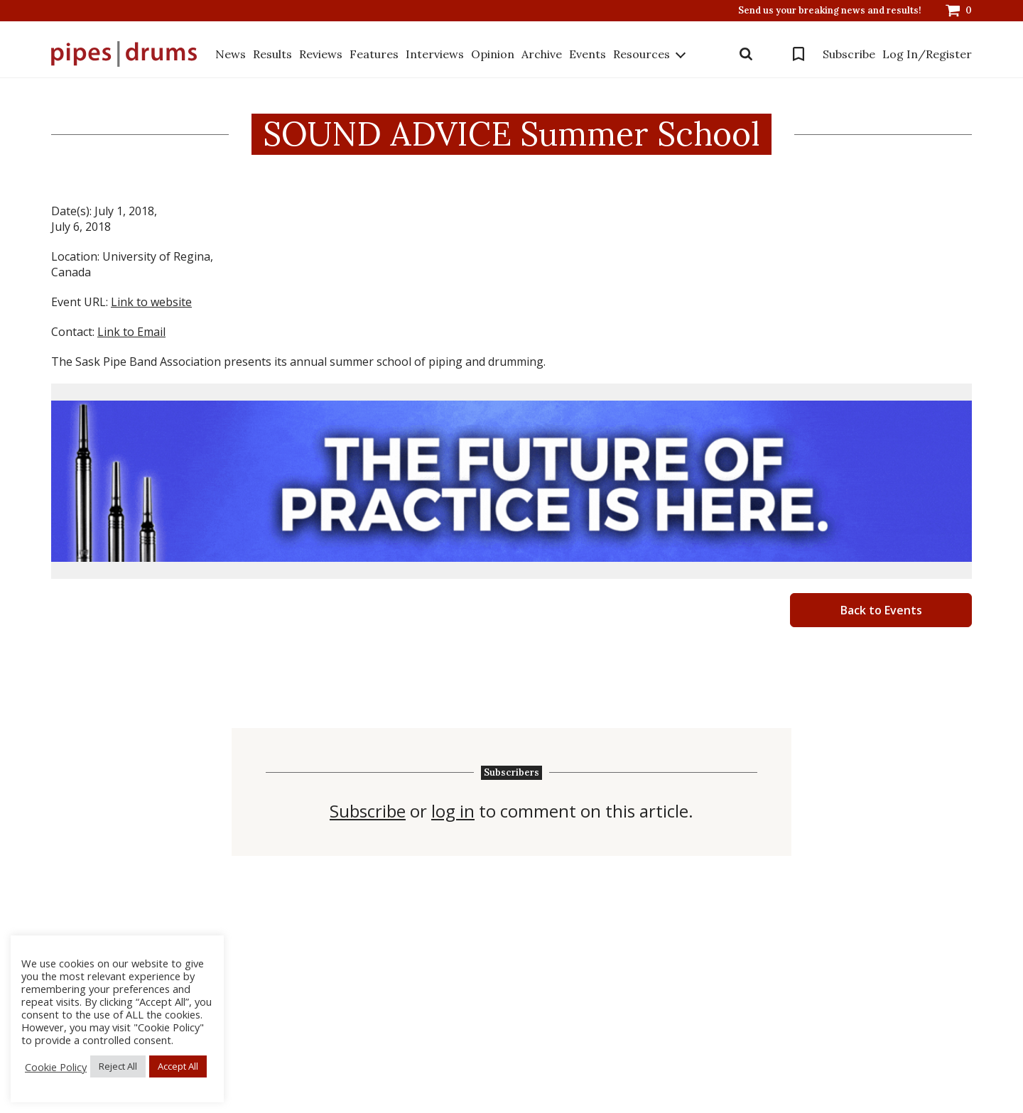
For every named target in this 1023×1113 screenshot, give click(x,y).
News (230, 54)
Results (272, 54)
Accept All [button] (178, 1066)
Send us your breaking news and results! (829, 10)
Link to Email (131, 332)
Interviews (435, 54)
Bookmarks (798, 54)
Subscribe (849, 54)
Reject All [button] (118, 1066)
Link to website (151, 302)
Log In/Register (927, 54)
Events (587, 54)
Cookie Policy (56, 1066)
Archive (541, 54)
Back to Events (881, 610)
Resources (641, 54)
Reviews (320, 54)
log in (453, 811)
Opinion (492, 54)
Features (374, 54)
